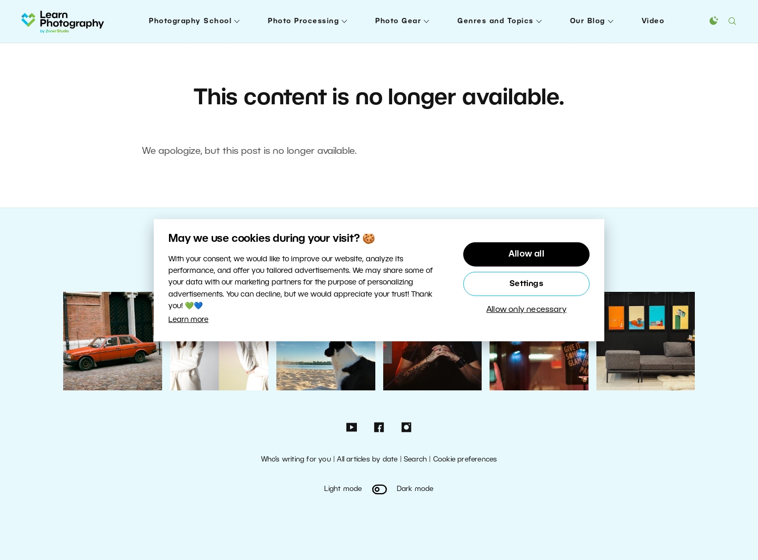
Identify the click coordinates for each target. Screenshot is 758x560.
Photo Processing (303, 21)
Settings (526, 284)
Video (653, 21)
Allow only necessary (526, 309)
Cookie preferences (465, 460)
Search (415, 460)
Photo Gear (398, 21)
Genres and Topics (495, 21)
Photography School (190, 21)
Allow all (526, 254)
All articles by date (367, 460)
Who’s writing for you (296, 460)
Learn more (188, 320)
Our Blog (587, 21)
